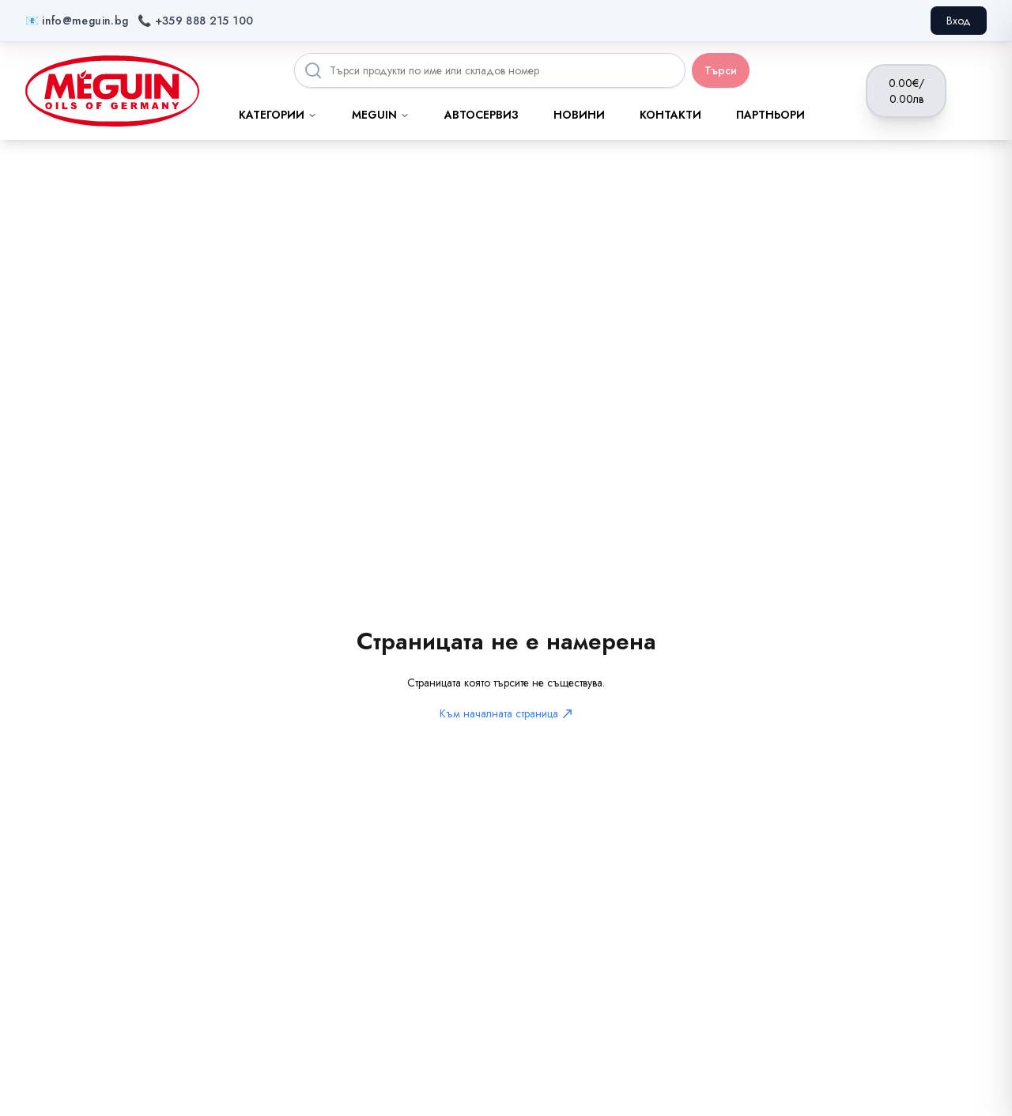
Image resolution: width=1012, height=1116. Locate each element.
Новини (579, 115)
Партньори (770, 115)
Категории (278, 115)
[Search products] (489, 70)
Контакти (670, 115)
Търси (720, 70)
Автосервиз (481, 115)
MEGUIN (381, 115)
